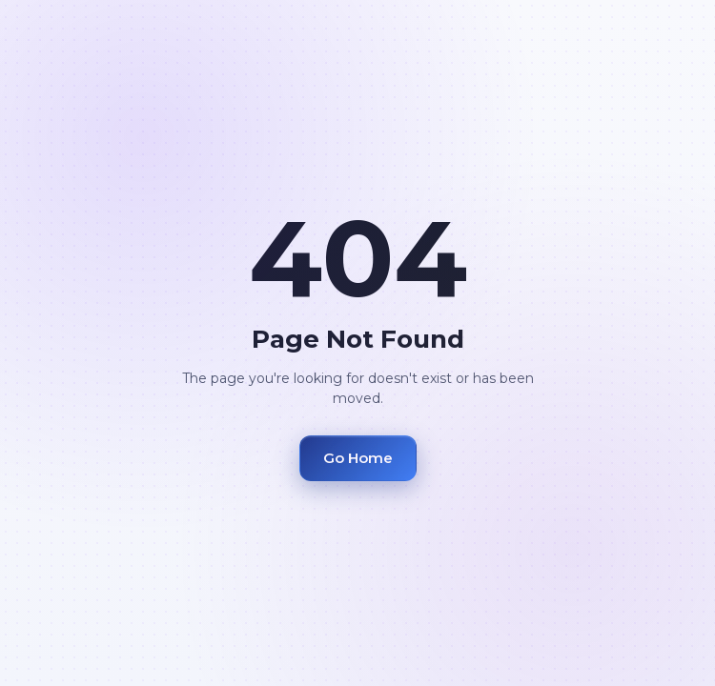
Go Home (358, 458)
